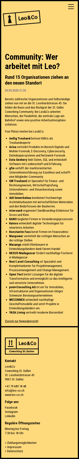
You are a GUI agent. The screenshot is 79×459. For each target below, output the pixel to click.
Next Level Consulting (24, 262)
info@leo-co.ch (14, 390)
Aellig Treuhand (19, 138)
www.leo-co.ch (14, 395)
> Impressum (13, 447)
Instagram (11, 412)
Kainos (14, 223)
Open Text (16, 274)
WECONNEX (17, 300)
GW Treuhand (18, 181)
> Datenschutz (14, 451)
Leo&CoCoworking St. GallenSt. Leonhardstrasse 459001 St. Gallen (19, 373)
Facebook (11, 407)
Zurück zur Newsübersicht (21, 321)
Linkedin (10, 416)
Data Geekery (18, 160)
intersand (15, 210)
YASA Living (17, 312)
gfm (12, 168)
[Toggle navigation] (71, 7)
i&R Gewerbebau (20, 198)
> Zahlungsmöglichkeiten (21, 443)
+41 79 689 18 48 (15, 386)
